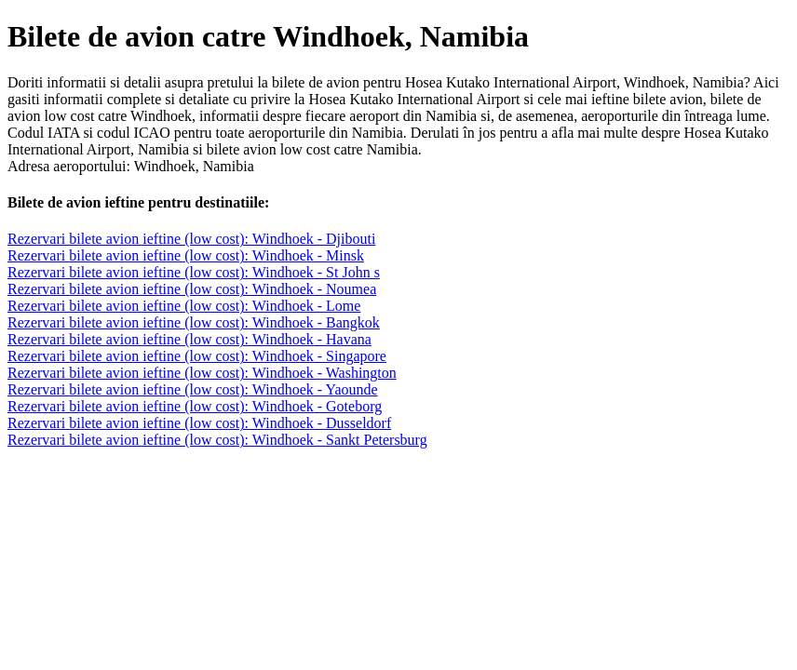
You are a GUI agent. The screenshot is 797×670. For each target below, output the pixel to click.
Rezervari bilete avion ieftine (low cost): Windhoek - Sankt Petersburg (217, 440)
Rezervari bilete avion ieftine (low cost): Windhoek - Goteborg (194, 406)
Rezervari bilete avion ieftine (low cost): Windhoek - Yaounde (192, 389)
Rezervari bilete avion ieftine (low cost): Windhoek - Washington (202, 373)
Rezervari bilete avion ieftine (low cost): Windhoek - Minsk (185, 255)
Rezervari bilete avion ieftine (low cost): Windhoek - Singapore (196, 356)
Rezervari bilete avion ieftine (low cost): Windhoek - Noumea (191, 289)
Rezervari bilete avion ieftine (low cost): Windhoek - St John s (193, 272)
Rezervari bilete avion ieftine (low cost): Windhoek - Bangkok (193, 322)
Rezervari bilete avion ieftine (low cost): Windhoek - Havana (189, 339)
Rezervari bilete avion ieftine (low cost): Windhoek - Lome (183, 306)
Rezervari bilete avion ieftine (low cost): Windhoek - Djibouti (191, 239)
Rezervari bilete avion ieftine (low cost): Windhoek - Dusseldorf (199, 423)
